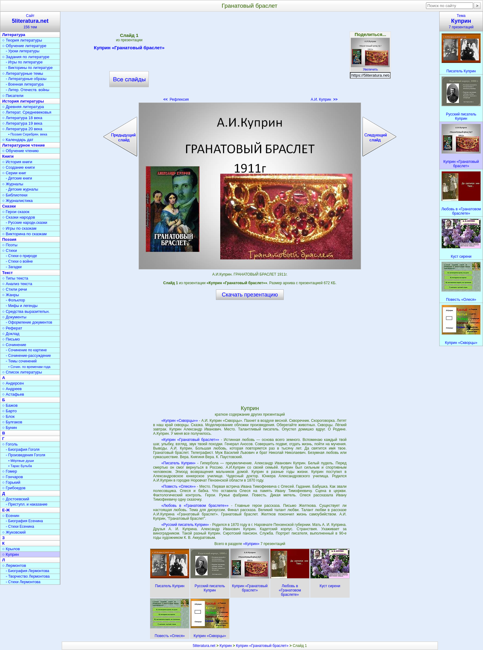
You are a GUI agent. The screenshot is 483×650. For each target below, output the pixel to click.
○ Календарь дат (17, 139)
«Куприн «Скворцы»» (179, 420)
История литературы (23, 101)
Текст (7, 272)
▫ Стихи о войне (19, 261)
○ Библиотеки (14, 195)
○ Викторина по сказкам (24, 234)
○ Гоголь (10, 444)
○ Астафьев (13, 394)
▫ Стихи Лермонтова (23, 582)
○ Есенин (10, 515)
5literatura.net (204, 646)
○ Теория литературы (22, 40)
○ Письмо (11, 339)
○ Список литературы (22, 372)
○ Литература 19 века (22, 123)
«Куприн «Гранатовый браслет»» (190, 440)
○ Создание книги (18, 167)
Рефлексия (176, 99)
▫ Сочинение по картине (26, 350)
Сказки (9, 206)
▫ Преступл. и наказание (26, 504)
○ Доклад (10, 333)
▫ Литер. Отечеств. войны (27, 90)
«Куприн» (251, 544)
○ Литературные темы (22, 73)
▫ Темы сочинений (21, 361)
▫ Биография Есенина (24, 521)
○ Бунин (9, 427)
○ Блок (8, 416)
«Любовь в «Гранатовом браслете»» (195, 505)
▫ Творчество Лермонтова (28, 576)
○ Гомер (9, 471)
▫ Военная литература (24, 84)
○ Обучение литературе (24, 45)
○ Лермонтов (14, 565)
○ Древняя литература (23, 106)
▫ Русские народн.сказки (26, 222)
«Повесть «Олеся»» (178, 486)
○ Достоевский (15, 499)
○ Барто (9, 411)
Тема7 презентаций (461, 21)
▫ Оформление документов (29, 322)
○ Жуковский (14, 532)
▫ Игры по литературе (24, 62)
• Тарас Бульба (20, 466)
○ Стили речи (14, 289)
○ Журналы (12, 184)
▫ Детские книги (19, 178)
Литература (13, 34)
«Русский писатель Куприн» (185, 525)
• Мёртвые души (21, 460)
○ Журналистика (17, 200)
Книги (8, 156)
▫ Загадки (14, 267)
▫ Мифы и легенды (22, 306)
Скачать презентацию (250, 295)
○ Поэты (10, 245)
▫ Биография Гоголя (22, 449)
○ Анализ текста (17, 283)
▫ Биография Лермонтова (27, 571)
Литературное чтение (23, 145)
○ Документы (14, 317)
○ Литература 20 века (22, 129)
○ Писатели (12, 95)
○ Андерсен (13, 383)
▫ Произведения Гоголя (25, 455)
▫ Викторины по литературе (29, 68)
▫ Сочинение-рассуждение (28, 355)
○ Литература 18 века (22, 117)
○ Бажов (10, 405)
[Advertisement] (250, 58)
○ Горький (11, 482)
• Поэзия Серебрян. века (27, 134)
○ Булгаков (12, 422)
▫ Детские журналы (22, 189)
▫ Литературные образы (26, 79)
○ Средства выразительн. (26, 311)
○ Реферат (12, 328)
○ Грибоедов (14, 488)
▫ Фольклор (15, 300)
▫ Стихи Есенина (20, 526)
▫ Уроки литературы (22, 51)
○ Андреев (12, 388)
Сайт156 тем (30, 21)
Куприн (226, 646)
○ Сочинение (14, 344)
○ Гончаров (12, 476)
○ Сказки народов (18, 217)
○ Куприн (10, 554)
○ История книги (17, 161)
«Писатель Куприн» (178, 463)
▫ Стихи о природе (21, 256)
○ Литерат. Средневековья (26, 112)
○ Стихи (9, 250)
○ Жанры (10, 295)
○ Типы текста (15, 278)
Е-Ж (6, 510)
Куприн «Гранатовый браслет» (129, 48)
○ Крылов (11, 549)
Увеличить (370, 67)
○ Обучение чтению (20, 150)
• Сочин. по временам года (29, 367)
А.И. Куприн (324, 99)
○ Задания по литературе (25, 57)
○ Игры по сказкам (19, 228)
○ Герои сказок (16, 211)
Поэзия (9, 239)
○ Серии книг (14, 173)
